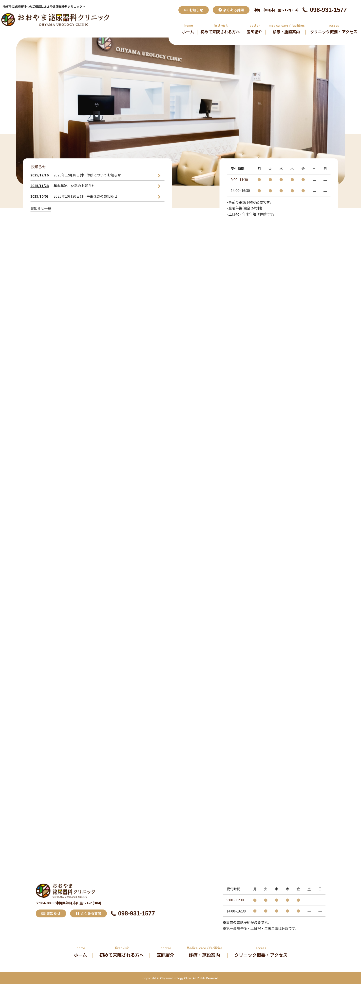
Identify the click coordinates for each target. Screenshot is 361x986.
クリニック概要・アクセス (333, 32)
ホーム (188, 32)
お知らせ (193, 9)
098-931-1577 (325, 9)
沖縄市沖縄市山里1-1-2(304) (276, 9)
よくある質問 (231, 9)
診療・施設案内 (286, 32)
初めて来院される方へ (220, 32)
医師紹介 (254, 32)
